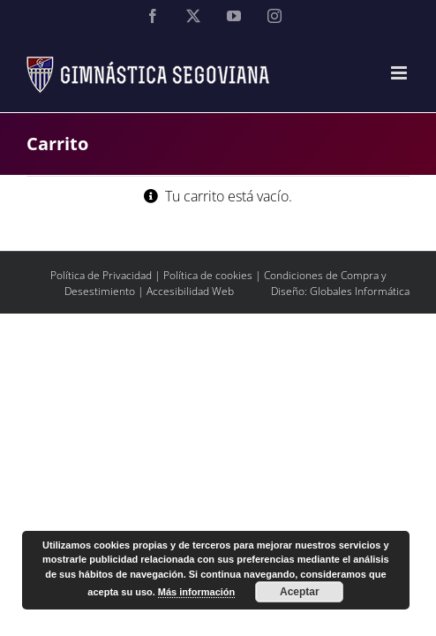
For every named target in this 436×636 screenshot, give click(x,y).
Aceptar (299, 592)
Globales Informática (360, 335)
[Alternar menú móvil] (400, 73)
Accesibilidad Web (190, 335)
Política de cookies (207, 319)
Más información (196, 592)
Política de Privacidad (101, 319)
